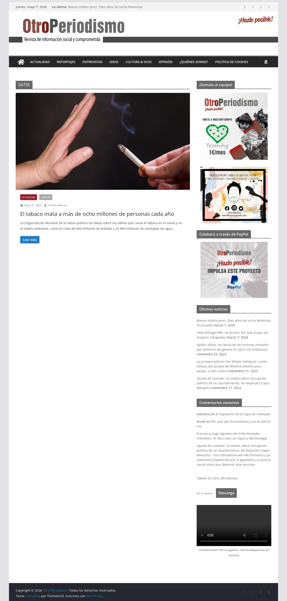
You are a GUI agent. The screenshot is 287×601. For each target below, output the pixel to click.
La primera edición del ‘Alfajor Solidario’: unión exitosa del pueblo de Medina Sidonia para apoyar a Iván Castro (232, 366)
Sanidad (45, 197)
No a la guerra (205, 493)
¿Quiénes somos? (194, 62)
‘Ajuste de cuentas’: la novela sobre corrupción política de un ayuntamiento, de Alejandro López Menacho (233, 383)
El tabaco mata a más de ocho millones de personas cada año (97, 213)
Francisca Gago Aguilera (215, 433)
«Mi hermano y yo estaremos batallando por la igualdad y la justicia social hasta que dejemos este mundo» (234, 460)
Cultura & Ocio (139, 62)
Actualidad (40, 62)
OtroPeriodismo (57, 205)
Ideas (114, 62)
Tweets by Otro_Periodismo (217, 478)
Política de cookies (231, 62)
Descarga (226, 492)
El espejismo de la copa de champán (243, 414)
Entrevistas (92, 62)
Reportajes (66, 62)
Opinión (165, 62)
